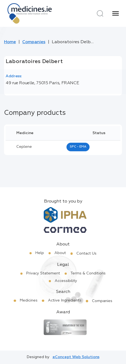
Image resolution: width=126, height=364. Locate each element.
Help (39, 253)
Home (10, 42)
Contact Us (86, 253)
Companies (33, 42)
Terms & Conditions (88, 273)
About (60, 253)
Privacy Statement (43, 273)
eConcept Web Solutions (76, 357)
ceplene (24, 147)
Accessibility (66, 281)
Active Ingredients (64, 300)
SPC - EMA (78, 146)
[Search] (100, 13)
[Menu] (115, 13)
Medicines (29, 300)
